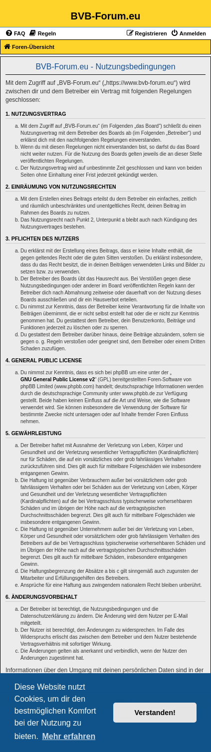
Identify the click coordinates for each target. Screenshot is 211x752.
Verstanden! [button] (155, 713)
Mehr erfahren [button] (68, 736)
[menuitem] (15, 33)
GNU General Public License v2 (57, 379)
